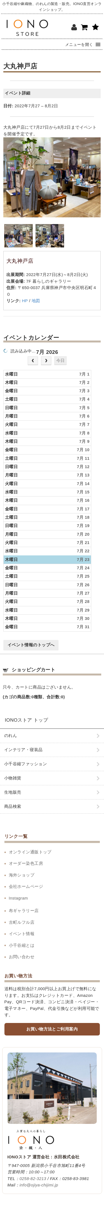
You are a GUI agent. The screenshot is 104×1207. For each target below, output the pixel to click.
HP (25, 301)
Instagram (18, 898)
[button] (79, 44)
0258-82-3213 (32, 1178)
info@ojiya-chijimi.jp (39, 1185)
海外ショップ (22, 875)
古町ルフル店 (22, 922)
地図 (36, 301)
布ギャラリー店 (24, 910)
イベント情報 (22, 934)
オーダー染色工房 (26, 863)
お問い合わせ (22, 957)
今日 (60, 360)
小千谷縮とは (22, 945)
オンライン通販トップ (30, 852)
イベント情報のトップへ (31, 645)
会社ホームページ (26, 886)
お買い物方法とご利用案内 (52, 1029)
